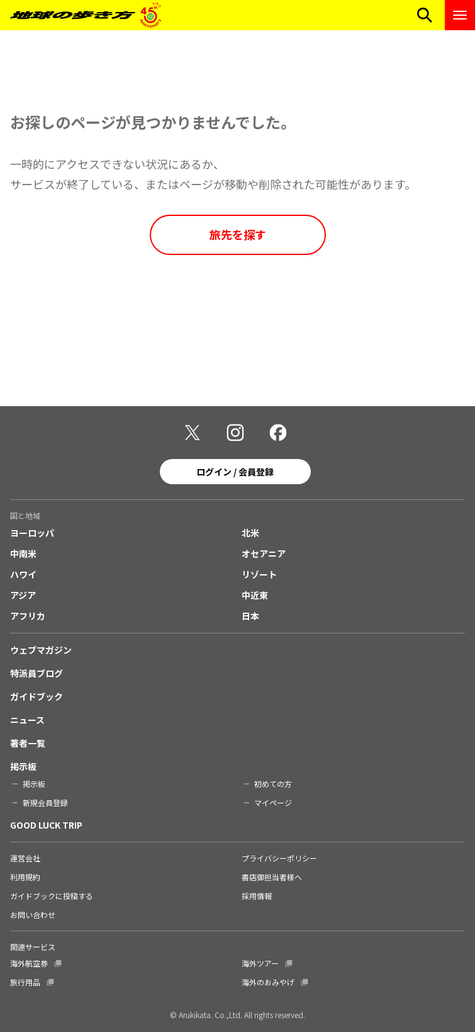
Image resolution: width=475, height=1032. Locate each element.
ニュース (27, 719)
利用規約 (25, 876)
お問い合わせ (32, 914)
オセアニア (264, 553)
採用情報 (257, 895)
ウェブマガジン (41, 650)
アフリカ (27, 616)
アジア (23, 595)
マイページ (273, 802)
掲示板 (23, 766)
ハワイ (23, 574)
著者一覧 (27, 743)
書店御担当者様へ (272, 876)
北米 (250, 532)
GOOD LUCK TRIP (46, 825)
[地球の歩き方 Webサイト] (85, 15)
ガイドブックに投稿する (51, 895)
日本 (250, 616)
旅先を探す (238, 234)
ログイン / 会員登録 (235, 471)
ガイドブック (36, 696)
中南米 (23, 553)
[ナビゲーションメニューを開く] (460, 15)
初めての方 (273, 783)
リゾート (259, 574)
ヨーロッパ (32, 532)
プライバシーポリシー (279, 858)
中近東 (255, 595)
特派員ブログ (36, 673)
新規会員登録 (45, 802)
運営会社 (25, 858)
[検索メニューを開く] (425, 15)
